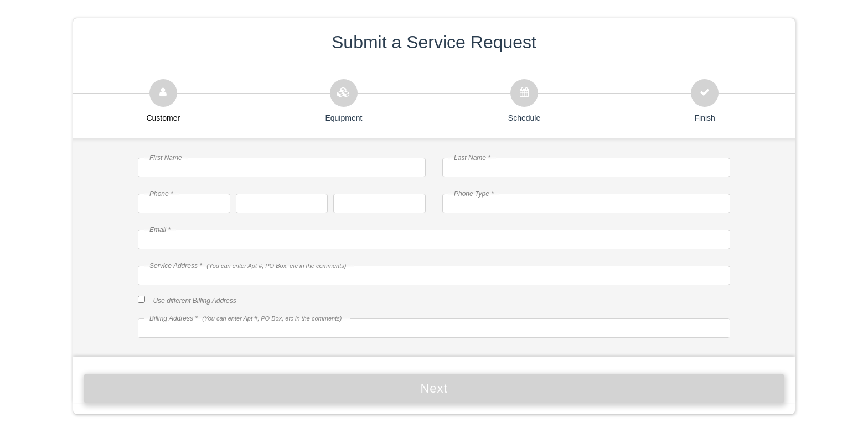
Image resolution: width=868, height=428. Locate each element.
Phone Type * (474, 194)
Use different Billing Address (194, 301)
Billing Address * (245, 318)
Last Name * (472, 158)
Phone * (161, 194)
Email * (159, 230)
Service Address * (247, 266)
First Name (165, 158)
